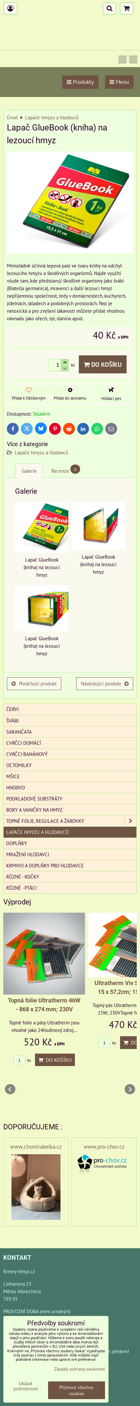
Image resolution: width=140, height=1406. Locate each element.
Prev (10, 1089)
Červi (12, 709)
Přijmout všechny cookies (76, 1390)
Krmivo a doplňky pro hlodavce (45, 865)
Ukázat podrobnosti (25, 1386)
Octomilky (18, 765)
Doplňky (16, 843)
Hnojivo (15, 787)
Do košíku (103, 364)
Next (130, 1089)
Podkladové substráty (34, 798)
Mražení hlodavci (27, 854)
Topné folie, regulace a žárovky (71, 821)
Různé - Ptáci (21, 887)
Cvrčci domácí (23, 743)
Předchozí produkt (34, 683)
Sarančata (19, 731)
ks (22, 1060)
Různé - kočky (22, 876)
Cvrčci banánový (26, 754)
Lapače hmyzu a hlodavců (41, 452)
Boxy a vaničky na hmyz (34, 809)
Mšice (13, 776)
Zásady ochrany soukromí (79, 1369)
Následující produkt (105, 683)
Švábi (12, 720)
